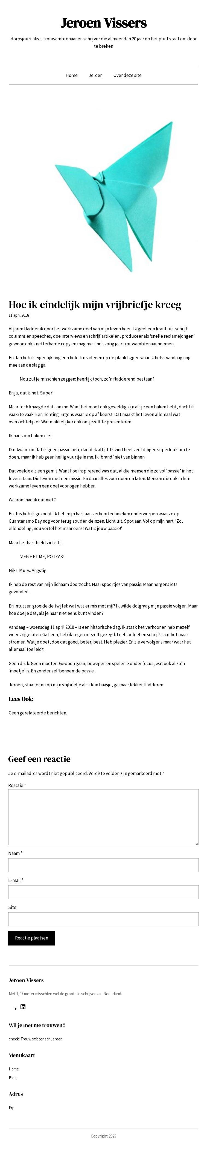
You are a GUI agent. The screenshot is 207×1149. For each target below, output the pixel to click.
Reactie (17, 785)
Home (72, 75)
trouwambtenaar (140, 344)
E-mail (16, 880)
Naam (15, 853)
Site (12, 907)
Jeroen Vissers (104, 23)
